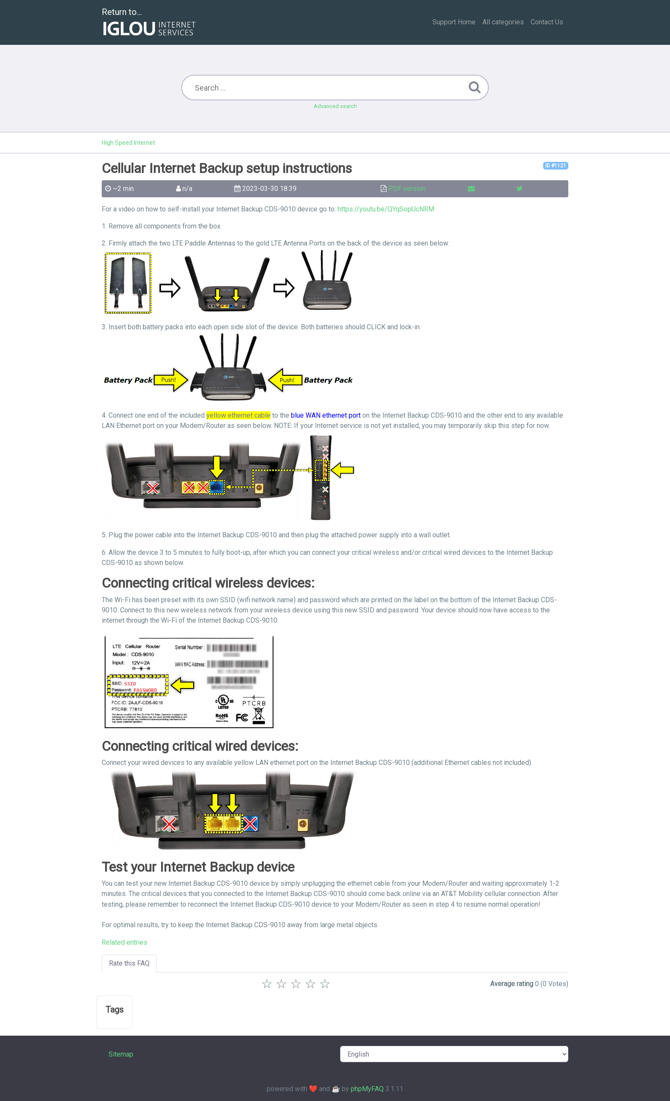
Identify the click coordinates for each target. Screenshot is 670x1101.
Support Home (454, 22)
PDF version (407, 188)
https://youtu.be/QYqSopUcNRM (386, 209)
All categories (503, 22)
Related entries (124, 942)
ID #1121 (555, 166)
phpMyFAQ (367, 1089)
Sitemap (121, 1054)
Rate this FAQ (129, 963)
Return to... (150, 23)
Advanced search (335, 106)
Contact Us (547, 22)
